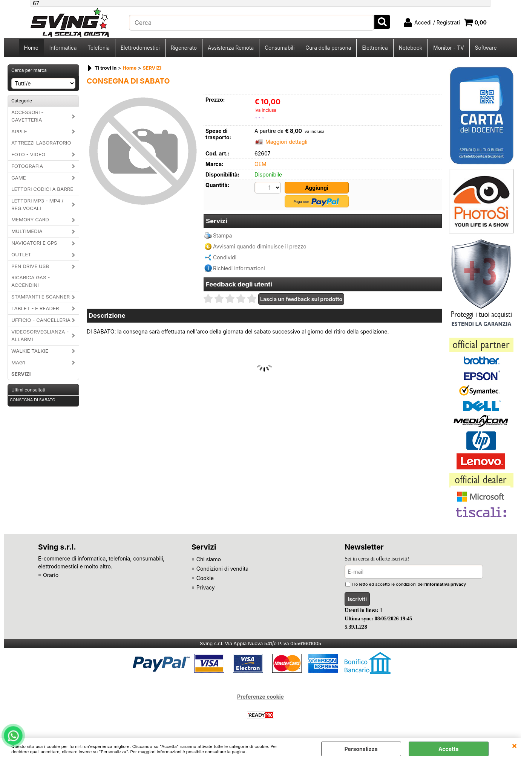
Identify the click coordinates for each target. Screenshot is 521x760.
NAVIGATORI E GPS (34, 243)
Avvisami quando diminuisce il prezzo (259, 246)
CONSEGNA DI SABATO (32, 400)
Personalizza (361, 749)
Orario (50, 575)
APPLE (19, 131)
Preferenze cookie (260, 696)
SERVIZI (21, 374)
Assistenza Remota (231, 48)
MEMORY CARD (30, 219)
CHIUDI (514, 745)
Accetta (448, 749)
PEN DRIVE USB (30, 266)
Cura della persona (328, 48)
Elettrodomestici (140, 48)
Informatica (63, 48)
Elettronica (375, 48)
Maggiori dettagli (286, 142)
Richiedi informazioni (239, 268)
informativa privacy (446, 584)
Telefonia (98, 48)
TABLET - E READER (35, 308)
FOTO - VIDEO (28, 154)
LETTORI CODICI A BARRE (42, 189)
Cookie (205, 578)
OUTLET (21, 254)
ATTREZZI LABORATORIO (41, 143)
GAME (18, 178)
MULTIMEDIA (27, 231)
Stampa (222, 235)
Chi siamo (208, 559)
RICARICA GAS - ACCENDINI (30, 281)
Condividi (224, 257)
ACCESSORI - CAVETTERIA (27, 116)
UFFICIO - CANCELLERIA (40, 320)
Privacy (205, 587)
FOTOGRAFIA (27, 166)
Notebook (411, 48)
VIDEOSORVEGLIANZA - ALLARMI (40, 335)
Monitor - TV (448, 48)
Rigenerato (184, 48)
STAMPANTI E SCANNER (40, 297)
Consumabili (279, 48)
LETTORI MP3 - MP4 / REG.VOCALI (37, 204)
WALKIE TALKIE (29, 351)
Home (31, 48)
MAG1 (18, 362)
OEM (260, 164)
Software (486, 48)
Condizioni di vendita (222, 568)
